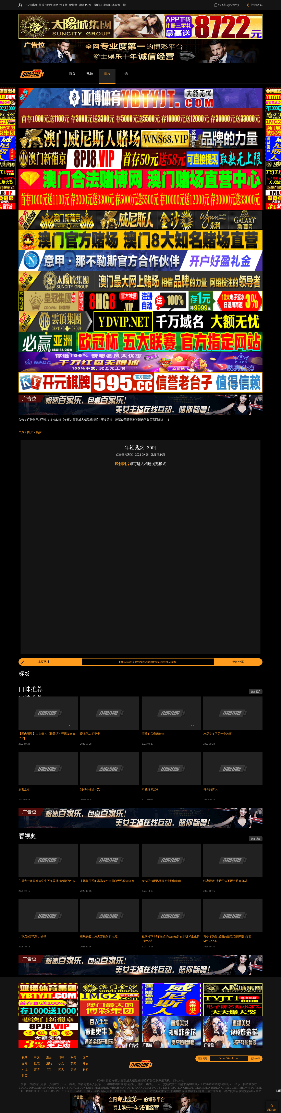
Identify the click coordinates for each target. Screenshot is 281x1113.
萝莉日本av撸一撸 (114, 5)
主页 (21, 432)
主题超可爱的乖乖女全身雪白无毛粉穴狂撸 (107, 880)
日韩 (61, 1057)
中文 (37, 1057)
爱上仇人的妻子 (90, 733)
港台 (49, 1057)
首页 (72, 73)
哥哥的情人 (210, 789)
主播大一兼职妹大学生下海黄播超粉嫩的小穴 (47, 880)
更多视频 (255, 838)
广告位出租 (31, 5)
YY (49, 1069)
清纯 (49, 1063)
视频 (89, 73)
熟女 (39, 432)
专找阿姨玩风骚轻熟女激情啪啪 (162, 880)
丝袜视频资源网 (49, 5)
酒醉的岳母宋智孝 (153, 733)
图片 (107, 73)
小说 (124, 73)
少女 (61, 1063)
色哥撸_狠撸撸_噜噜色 (73, 5)
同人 (61, 1069)
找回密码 (256, 5)
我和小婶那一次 (90, 789)
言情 (37, 1069)
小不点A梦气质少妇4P (32, 936)
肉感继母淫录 (150, 789)
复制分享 (238, 661)
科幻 (85, 1069)
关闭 (278, 1090)
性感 (37, 1063)
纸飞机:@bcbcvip (228, 5)
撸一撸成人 (95, 5)
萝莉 (73, 1063)
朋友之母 (24, 789)
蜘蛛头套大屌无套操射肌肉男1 (99, 936)
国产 (85, 1057)
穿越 (73, 1069)
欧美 (73, 1057)
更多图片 (255, 691)
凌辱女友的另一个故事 (217, 733)
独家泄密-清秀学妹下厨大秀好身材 (225, 880)
